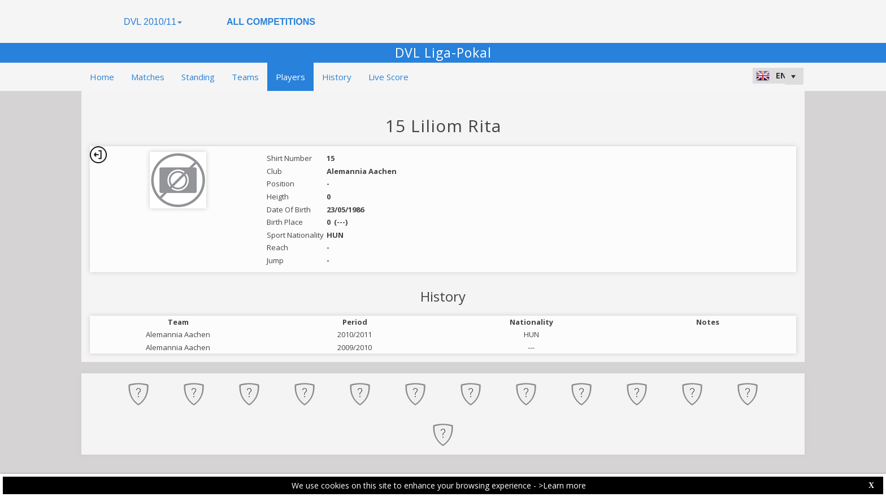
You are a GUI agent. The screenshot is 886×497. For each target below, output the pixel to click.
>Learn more (562, 485)
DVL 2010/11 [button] (153, 22)
